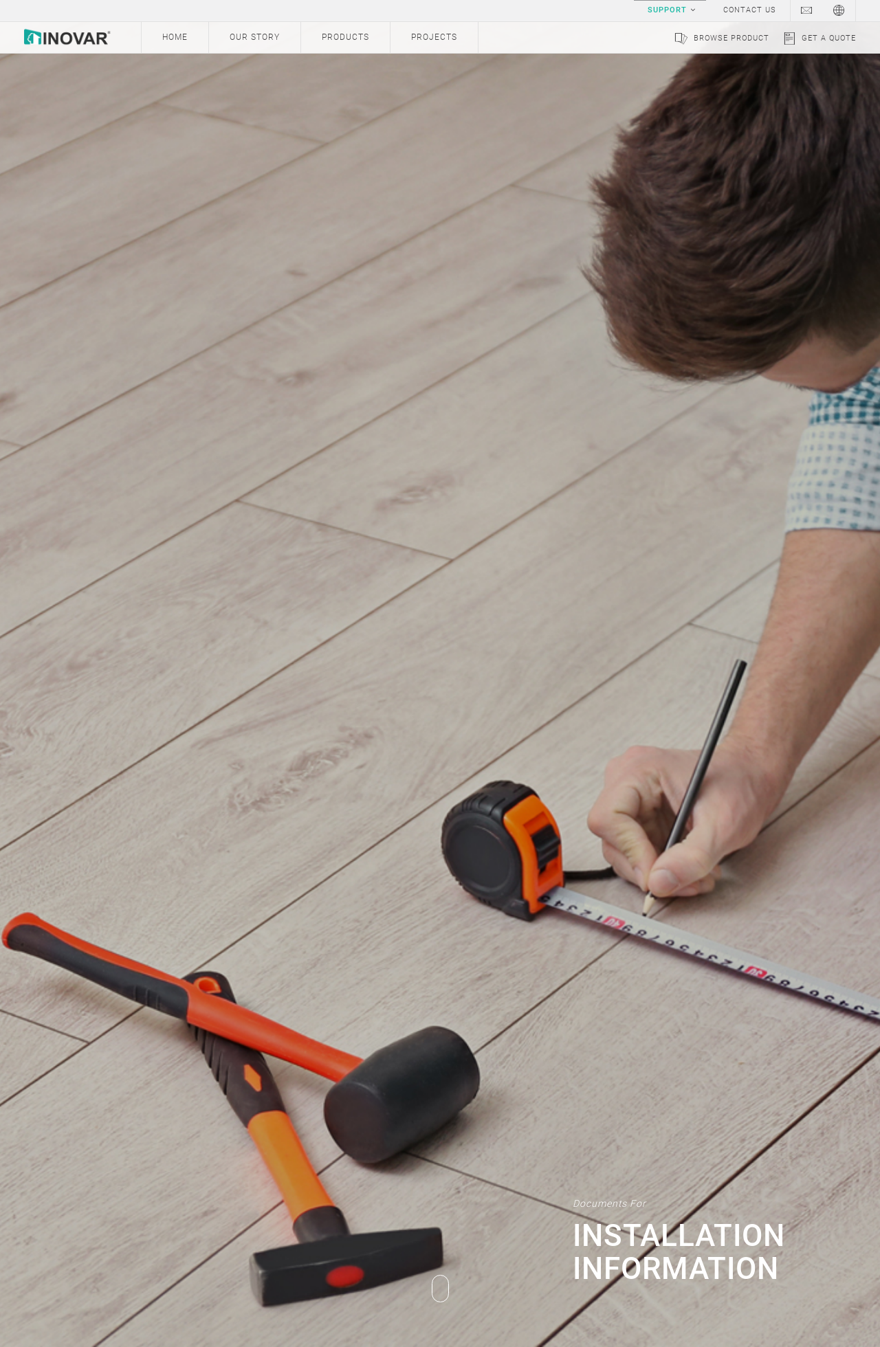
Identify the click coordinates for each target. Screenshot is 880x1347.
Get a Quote (829, 38)
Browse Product (731, 38)
